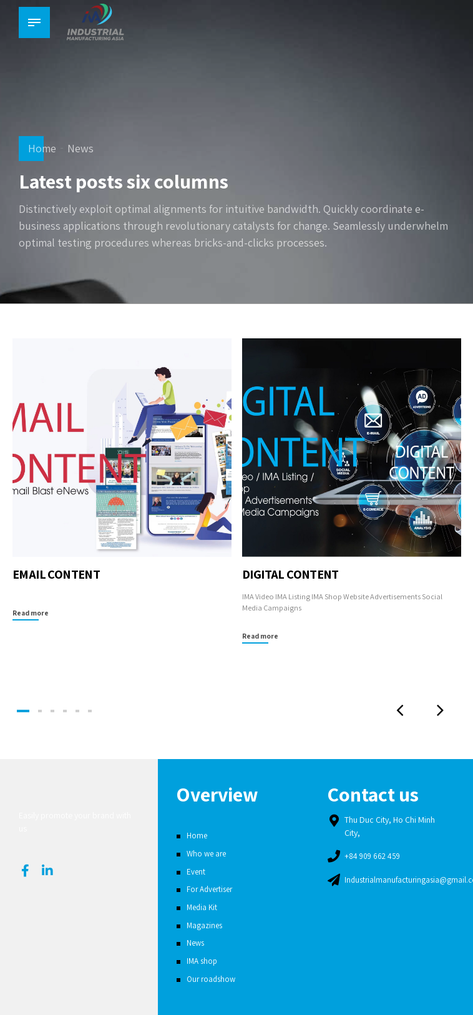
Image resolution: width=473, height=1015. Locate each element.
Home (42, 148)
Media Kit (203, 907)
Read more (31, 612)
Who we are (208, 853)
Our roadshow (213, 978)
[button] (395, 711)
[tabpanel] (121, 480)
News (80, 148)
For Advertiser (212, 889)
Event (196, 871)
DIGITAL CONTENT (294, 573)
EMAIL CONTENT (59, 573)
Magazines (206, 925)
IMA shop (203, 960)
